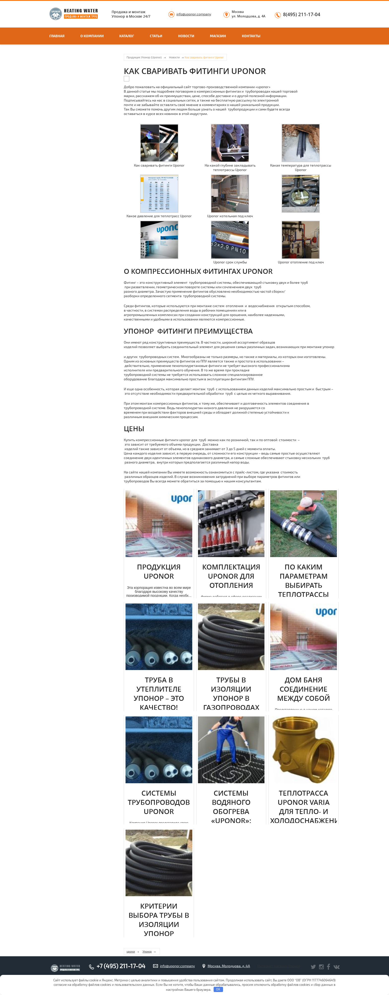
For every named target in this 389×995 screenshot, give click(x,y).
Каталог (126, 36)
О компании (92, 36)
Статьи (156, 36)
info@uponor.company (193, 14)
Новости (186, 36)
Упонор (147, 951)
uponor (131, 951)
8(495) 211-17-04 (301, 14)
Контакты (251, 36)
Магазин (218, 36)
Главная (57, 36)
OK (218, 989)
